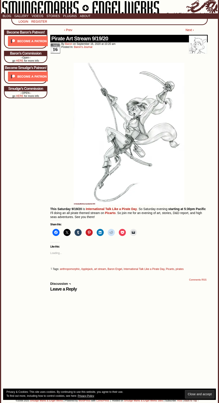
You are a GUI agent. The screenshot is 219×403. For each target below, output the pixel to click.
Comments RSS (198, 279)
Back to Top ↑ (191, 400)
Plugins (70, 16)
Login (23, 21)
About (85, 16)
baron (68, 43)
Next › (190, 30)
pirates (180, 269)
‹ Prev (68, 30)
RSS (179, 400)
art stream (100, 269)
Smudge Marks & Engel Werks (109, 6)
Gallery (21, 16)
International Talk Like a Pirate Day (144, 269)
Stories (53, 16)
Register (39, 21)
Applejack (87, 269)
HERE (19, 60)
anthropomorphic (70, 269)
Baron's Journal (83, 47)
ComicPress (102, 400)
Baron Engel (115, 269)
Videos (37, 16)
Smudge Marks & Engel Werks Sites (143, 400)
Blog (7, 16)
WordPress (84, 400)
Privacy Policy (86, 395)
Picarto (170, 269)
